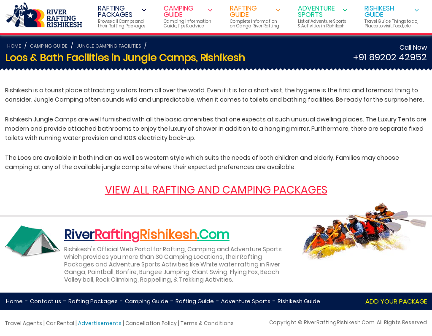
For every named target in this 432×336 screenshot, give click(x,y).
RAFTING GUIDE (255, 16)
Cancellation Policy (151, 323)
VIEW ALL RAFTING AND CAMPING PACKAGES (216, 190)
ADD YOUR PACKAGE (396, 301)
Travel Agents (23, 323)
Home (14, 301)
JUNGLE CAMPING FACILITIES (108, 46)
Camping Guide (146, 301)
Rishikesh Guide (299, 301)
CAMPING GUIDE (188, 16)
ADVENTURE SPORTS (322, 16)
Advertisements (100, 323)
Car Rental (60, 323)
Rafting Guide (195, 301)
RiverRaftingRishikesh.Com (339, 322)
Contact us (45, 301)
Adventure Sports (245, 301)
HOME (14, 46)
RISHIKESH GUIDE (391, 16)
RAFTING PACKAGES (122, 16)
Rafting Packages (93, 301)
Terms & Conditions (207, 323)
